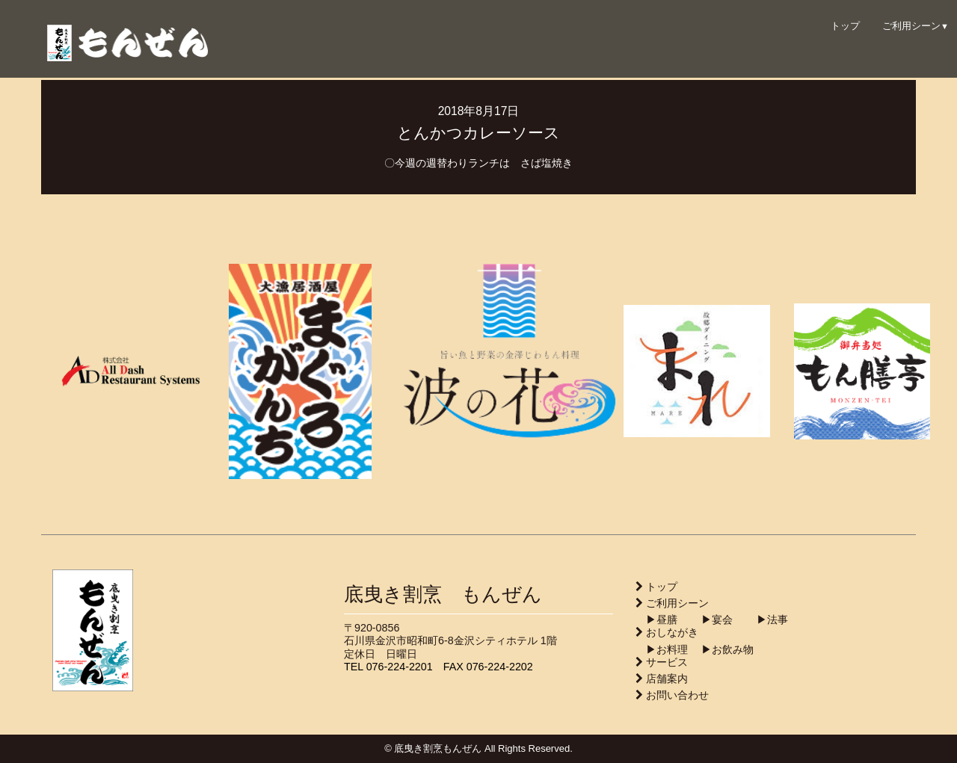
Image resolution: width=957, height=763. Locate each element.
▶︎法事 (762, 619)
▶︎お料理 (662, 649)
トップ (845, 25)
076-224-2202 (500, 667)
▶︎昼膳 (656, 619)
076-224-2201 (399, 667)
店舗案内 (667, 679)
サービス (667, 662)
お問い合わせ (677, 695)
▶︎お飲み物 (722, 649)
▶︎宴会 (706, 619)
